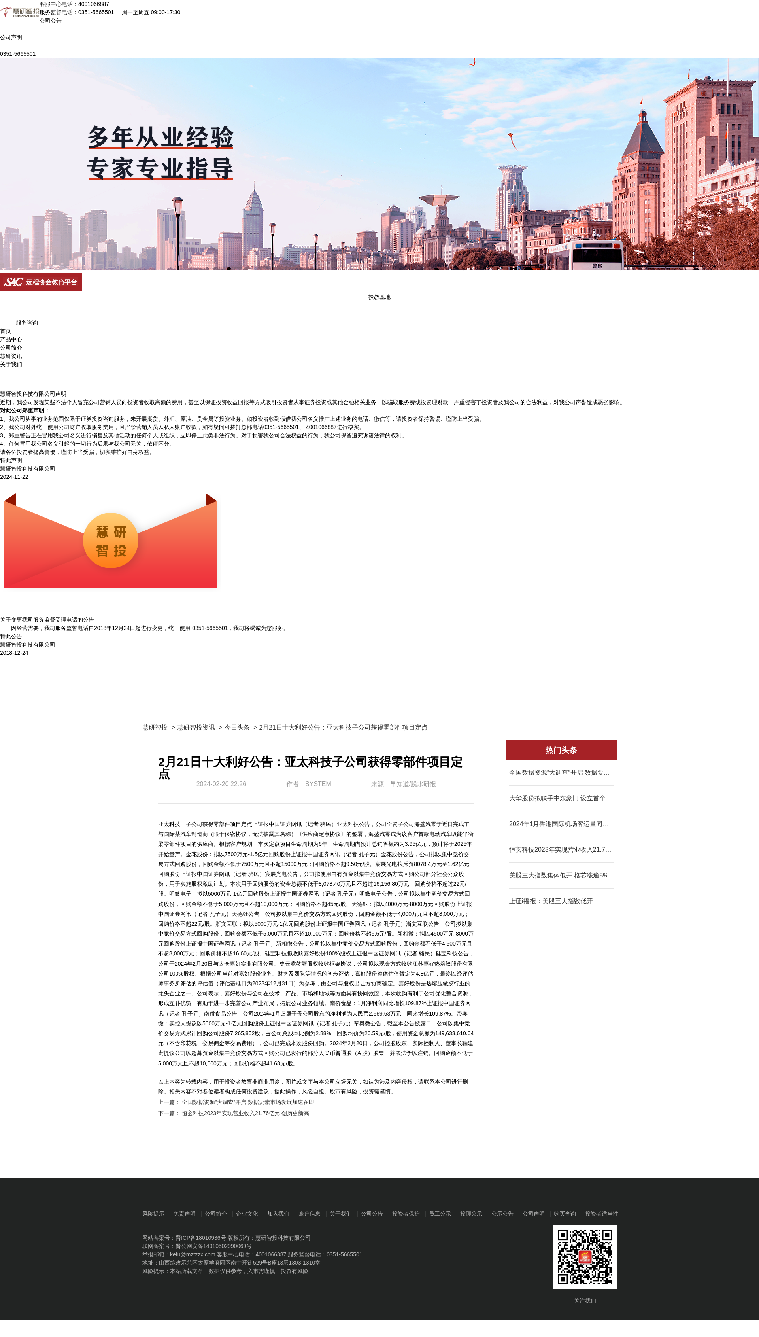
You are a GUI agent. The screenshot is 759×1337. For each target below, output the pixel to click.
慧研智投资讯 (196, 727)
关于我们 (11, 364)
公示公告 (502, 1213)
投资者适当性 (601, 1213)
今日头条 (237, 727)
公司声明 (534, 1213)
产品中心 (11, 339)
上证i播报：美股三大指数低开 (551, 901)
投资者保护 (406, 1213)
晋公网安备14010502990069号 (214, 1246)
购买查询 (565, 1213)
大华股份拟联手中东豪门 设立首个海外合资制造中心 (561, 798)
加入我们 (278, 1213)
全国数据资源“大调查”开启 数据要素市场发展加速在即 (248, 1102)
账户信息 (309, 1213)
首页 (5, 331)
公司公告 (372, 1213)
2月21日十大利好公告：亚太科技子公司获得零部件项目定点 (343, 727)
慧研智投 (155, 727)
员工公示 (440, 1213)
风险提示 (153, 1213)
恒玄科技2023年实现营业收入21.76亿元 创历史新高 (245, 1113)
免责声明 (185, 1213)
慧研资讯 (11, 356)
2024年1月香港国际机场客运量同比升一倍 (561, 824)
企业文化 (247, 1213)
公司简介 (11, 347)
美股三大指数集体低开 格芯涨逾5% (559, 875)
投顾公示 (471, 1213)
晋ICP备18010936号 (201, 1238)
